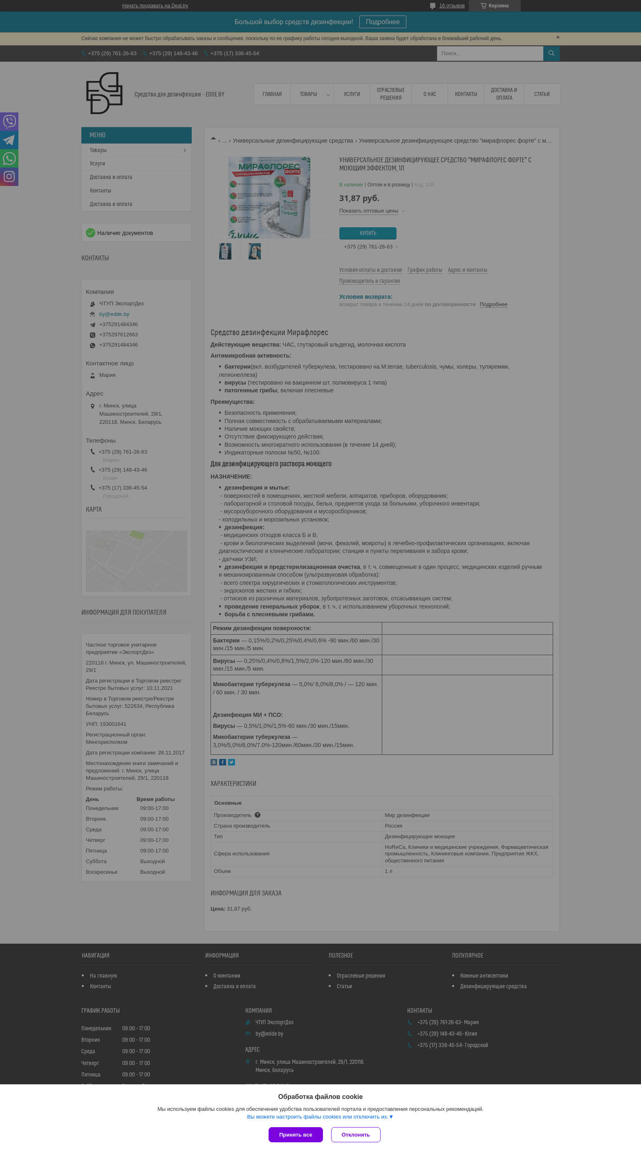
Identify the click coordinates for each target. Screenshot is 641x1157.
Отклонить (356, 1135)
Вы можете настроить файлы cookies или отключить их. (317, 1117)
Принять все (295, 1135)
